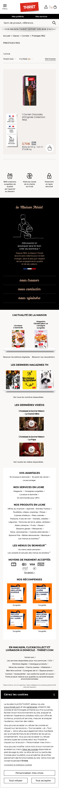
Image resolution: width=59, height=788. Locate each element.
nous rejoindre (29, 298)
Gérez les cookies (16, 667)
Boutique (45, 535)
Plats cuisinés (38, 515)
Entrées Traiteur (43, 509)
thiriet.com (29, 657)
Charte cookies (32, 667)
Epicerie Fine (14, 535)
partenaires (31, 707)
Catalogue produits (38, 664)
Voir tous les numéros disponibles (28, 397)
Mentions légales (20, 664)
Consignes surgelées (34, 491)
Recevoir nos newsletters (43, 357)
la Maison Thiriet (29, 207)
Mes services (41, 16)
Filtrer (24, 59)
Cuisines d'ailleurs (22, 515)
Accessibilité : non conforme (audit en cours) (34, 674)
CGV (50, 661)
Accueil (6, 36)
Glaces (16, 36)
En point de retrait (40, 477)
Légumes (13, 522)
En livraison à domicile (20, 477)
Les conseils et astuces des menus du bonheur (29, 553)
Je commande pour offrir (28, 498)
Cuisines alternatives (39, 532)
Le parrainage (29, 480)
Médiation (45, 667)
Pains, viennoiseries (19, 532)
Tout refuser (15, 780)
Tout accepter (43, 780)
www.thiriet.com (12, 707)
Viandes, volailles (40, 519)
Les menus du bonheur (29, 539)
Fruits (33, 525)
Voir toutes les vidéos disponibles (28, 462)
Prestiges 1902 (38, 36)
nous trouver (29, 280)
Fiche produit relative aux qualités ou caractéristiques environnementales (29, 678)
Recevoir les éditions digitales (16, 357)
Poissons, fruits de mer (20, 519)
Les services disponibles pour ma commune (26, 661)
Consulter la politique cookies (18, 765)
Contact (8, 674)
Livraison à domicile (28, 494)
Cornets (25, 36)
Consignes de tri (30, 670)
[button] (46, 7)
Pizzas (42, 512)
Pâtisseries (37, 529)
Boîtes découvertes (30, 535)
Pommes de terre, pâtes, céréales (34, 522)
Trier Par (8, 59)
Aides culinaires (22, 525)
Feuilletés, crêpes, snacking (25, 512)
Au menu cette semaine (29, 549)
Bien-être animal (13, 670)
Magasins (18, 491)
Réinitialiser (50, 59)
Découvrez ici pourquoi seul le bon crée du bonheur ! (29, 246)
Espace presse (46, 670)
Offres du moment (16, 509)
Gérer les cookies (30, 749)
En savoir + (29, 572)
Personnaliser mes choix (29, 773)
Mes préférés (18, 16)
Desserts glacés (23, 529)
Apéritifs (30, 509)
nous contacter (29, 289)
